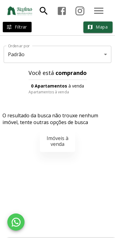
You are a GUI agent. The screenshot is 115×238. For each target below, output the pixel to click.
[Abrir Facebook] (61, 11)
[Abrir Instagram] (80, 11)
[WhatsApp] (16, 222)
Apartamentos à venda (49, 92)
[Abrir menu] (99, 11)
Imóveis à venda (57, 141)
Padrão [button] (16, 54)
